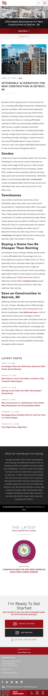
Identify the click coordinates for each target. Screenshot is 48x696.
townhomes (7, 235)
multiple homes (30, 281)
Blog (20, 78)
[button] (38, 5)
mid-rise (25, 179)
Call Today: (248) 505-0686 (24, 639)
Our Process (26, 632)
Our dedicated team (29, 312)
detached (37, 179)
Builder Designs (12, 673)
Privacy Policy (6, 669)
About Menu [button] (23, 31)
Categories (23, 36)
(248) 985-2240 (12, 665)
